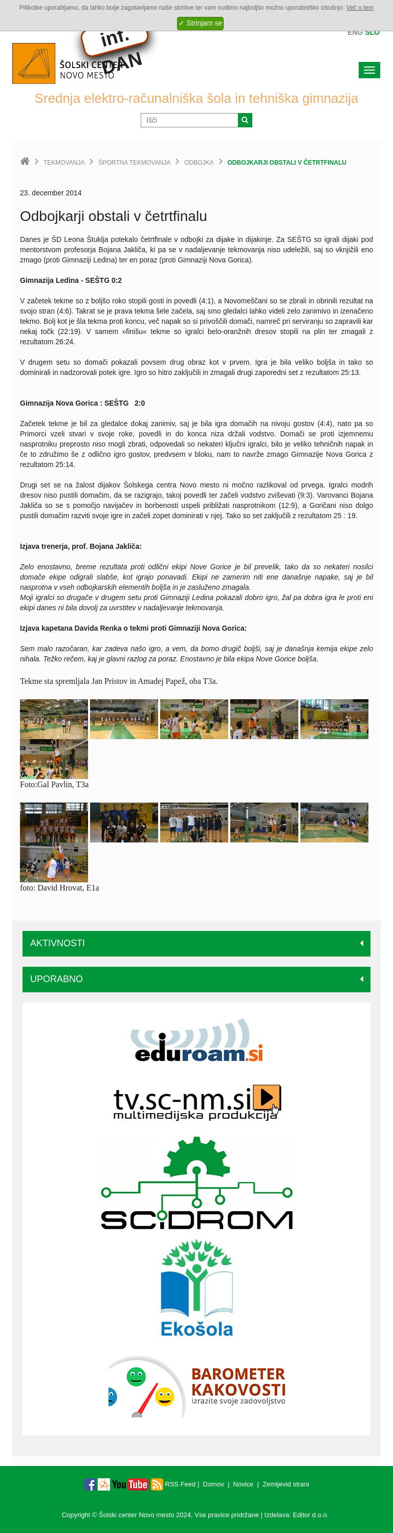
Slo (372, 32)
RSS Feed (173, 1484)
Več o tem (360, 7)
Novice (243, 1484)
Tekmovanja (63, 162)
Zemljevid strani (286, 1484)
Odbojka (198, 162)
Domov (213, 1484)
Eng (355, 32)
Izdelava (277, 1515)
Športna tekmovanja (134, 162)
